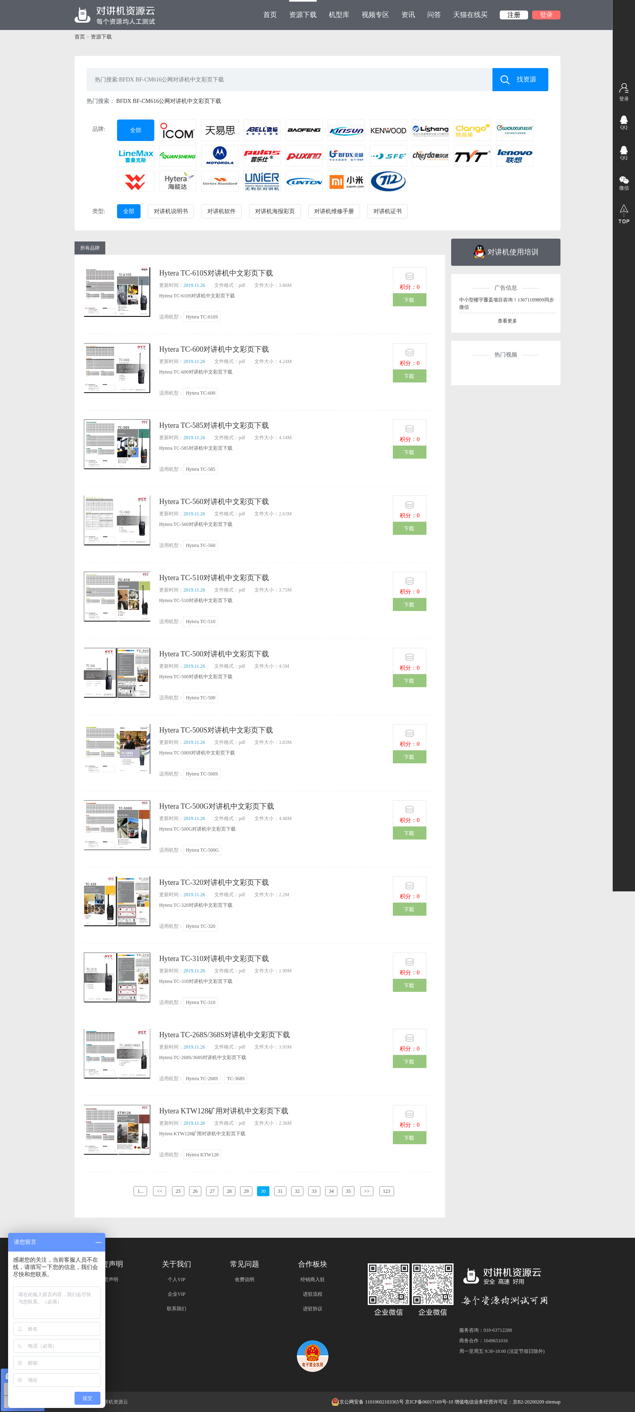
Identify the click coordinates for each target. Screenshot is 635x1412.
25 (178, 1191)
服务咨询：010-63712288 (485, 1330)
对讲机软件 (221, 211)
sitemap (553, 1402)
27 (212, 1191)
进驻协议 (312, 1309)
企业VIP (176, 1294)
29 (246, 1191)
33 (314, 1191)
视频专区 (375, 15)
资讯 (408, 15)
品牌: (98, 129)
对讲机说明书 (171, 211)
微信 (624, 188)
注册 (513, 14)
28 (229, 1191)
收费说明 (244, 1279)
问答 (434, 15)
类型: (98, 211)
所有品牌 (90, 248)
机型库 (339, 15)
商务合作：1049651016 (483, 1341)
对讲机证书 (387, 211)
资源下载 (303, 9)
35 (348, 1191)
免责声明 (108, 1279)
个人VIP (176, 1279)
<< (159, 1191)
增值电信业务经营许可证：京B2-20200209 (499, 1402)
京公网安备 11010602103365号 (367, 1402)
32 (297, 1191)
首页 (270, 15)
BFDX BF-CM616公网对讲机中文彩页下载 (168, 101)
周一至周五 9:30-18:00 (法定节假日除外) (502, 1351)
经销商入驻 (312, 1279)
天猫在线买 (470, 15)
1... (140, 1191)
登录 (546, 14)
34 (331, 1191)
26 (195, 1191)
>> (367, 1191)
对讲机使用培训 (506, 251)
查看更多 (507, 321)
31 (280, 1191)
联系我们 (176, 1309)
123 (386, 1191)
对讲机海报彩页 (275, 211)
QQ (623, 127)
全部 (135, 130)
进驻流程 (312, 1294)
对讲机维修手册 (334, 211)
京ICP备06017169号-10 (429, 1402)
